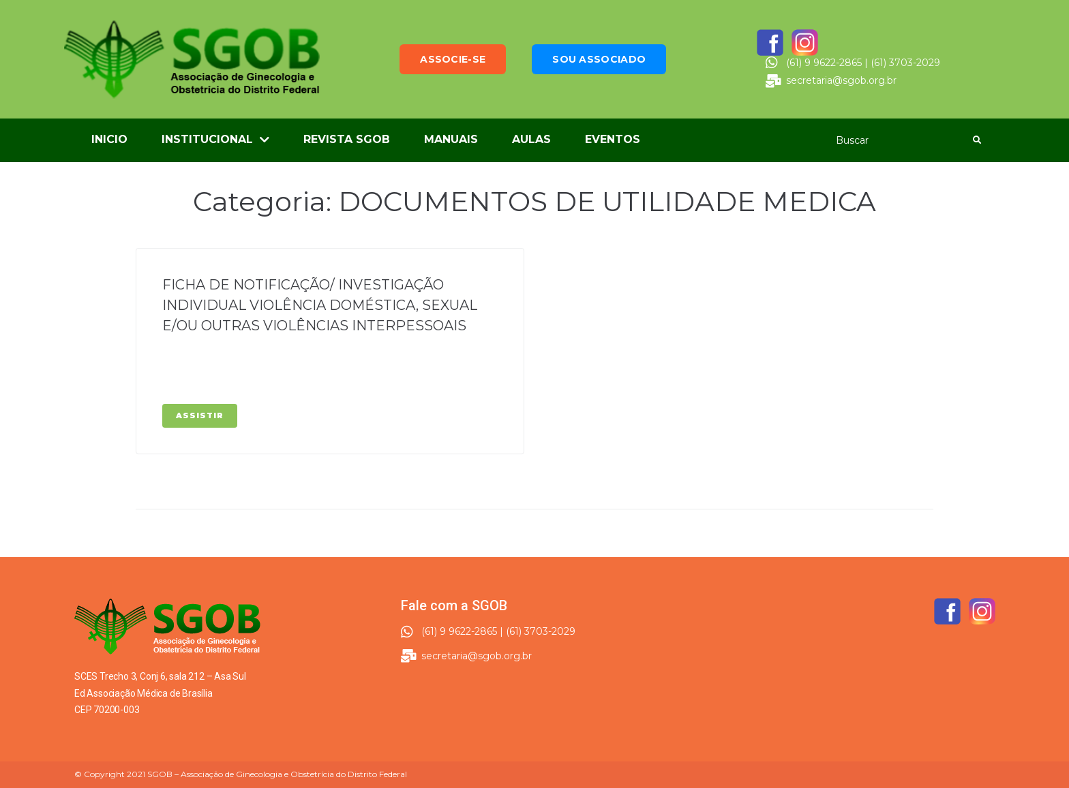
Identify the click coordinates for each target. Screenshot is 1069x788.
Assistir (200, 415)
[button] (453, 59)
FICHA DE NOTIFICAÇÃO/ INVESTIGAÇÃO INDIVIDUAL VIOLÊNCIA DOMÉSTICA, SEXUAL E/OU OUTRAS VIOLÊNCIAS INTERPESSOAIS (319, 305)
